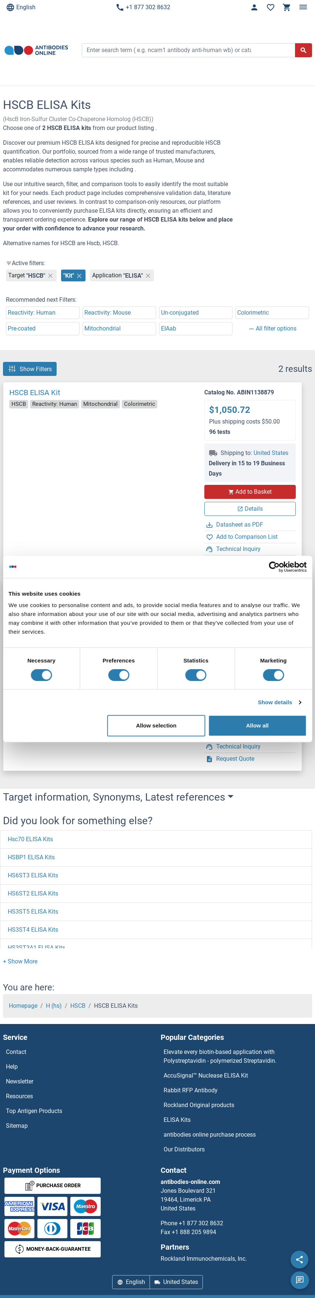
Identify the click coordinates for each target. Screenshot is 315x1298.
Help (12, 1066)
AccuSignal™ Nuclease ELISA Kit (206, 1075)
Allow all (257, 725)
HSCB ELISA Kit (34, 392)
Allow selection (156, 725)
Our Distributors (184, 1149)
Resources (19, 1096)
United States (271, 452)
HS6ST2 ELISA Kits (33, 893)
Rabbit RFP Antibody (191, 1090)
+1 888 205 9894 (194, 1232)
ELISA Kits (177, 1119)
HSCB (78, 1005)
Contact (16, 1051)
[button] (20, 961)
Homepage (23, 1005)
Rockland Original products (199, 1105)
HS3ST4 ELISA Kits (33, 929)
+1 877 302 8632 (142, 7)
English (21, 7)
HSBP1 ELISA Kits (31, 857)
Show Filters (30, 368)
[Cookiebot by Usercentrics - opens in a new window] (274, 566)
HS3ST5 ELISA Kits (33, 911)
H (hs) (54, 1005)
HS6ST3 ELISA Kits (33, 875)
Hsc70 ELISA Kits (30, 839)
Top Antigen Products (34, 1110)
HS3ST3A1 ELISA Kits (36, 947)
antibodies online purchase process (210, 1134)
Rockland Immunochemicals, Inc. (204, 1258)
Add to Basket (250, 491)
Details (250, 508)
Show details (275, 702)
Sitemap (17, 1125)
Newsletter (19, 1081)
